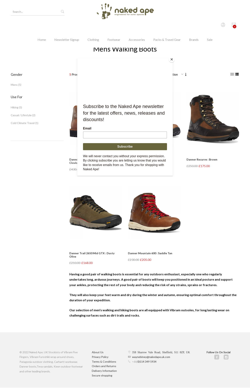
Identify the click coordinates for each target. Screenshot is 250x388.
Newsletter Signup (66, 26)
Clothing (93, 26)
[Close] (172, 59)
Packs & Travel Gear (167, 26)
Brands (194, 26)
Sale (209, 26)
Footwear (113, 26)
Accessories (137, 26)
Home (42, 26)
